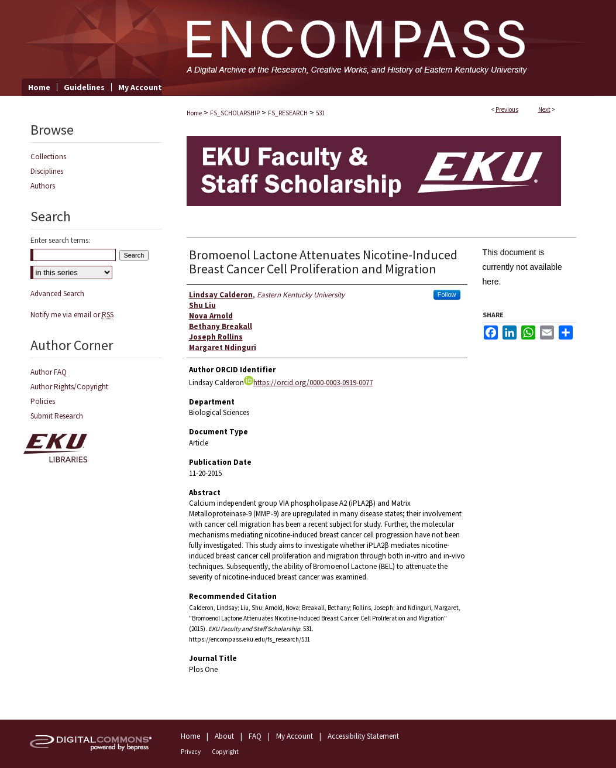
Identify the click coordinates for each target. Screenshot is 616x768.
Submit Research (56, 416)
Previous (506, 109)
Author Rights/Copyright (69, 387)
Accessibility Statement (363, 736)
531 (320, 113)
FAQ (255, 736)
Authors (42, 186)
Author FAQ (48, 372)
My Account (294, 736)
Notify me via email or (71, 315)
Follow (447, 294)
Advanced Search (57, 294)
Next (544, 109)
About (224, 736)
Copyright (225, 752)
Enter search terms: (60, 240)
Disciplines (46, 171)
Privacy (191, 752)
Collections (48, 157)
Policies (42, 401)
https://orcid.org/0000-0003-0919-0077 (308, 383)
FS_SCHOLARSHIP (235, 113)
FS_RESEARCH (288, 113)
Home (194, 113)
